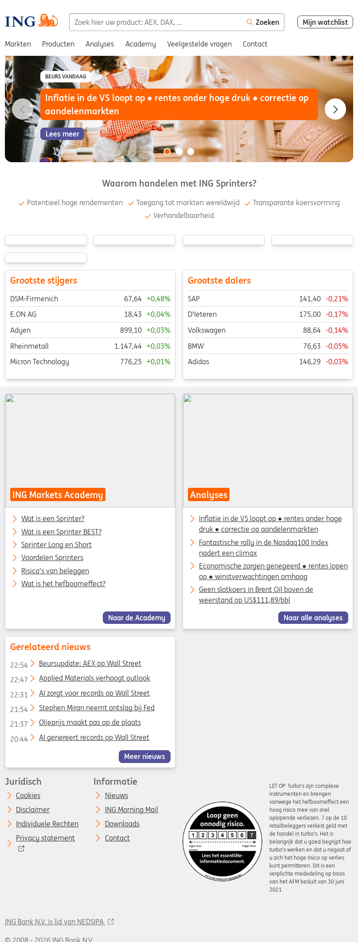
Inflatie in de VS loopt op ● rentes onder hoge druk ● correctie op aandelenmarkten (270, 523)
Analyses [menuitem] (100, 43)
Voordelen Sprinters (52, 558)
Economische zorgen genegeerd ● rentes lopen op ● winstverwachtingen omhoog (273, 571)
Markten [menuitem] (18, 43)
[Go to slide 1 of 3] (167, 151)
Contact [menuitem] (255, 43)
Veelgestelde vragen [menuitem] (199, 43)
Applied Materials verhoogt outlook (80, 679)
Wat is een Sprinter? (52, 519)
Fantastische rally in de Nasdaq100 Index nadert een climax (263, 547)
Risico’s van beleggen (55, 571)
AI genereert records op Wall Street (79, 738)
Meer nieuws (144, 756)
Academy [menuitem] (140, 43)
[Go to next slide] (335, 109)
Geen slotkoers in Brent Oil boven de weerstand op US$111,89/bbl (256, 594)
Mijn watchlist (325, 22)
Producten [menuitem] (58, 43)
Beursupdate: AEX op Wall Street (75, 665)
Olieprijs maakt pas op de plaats (75, 724)
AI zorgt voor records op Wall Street (79, 694)
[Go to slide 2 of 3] (179, 151)
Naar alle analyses (313, 617)
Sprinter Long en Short (56, 545)
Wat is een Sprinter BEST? (61, 532)
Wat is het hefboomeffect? (63, 584)
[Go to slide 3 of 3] (191, 151)
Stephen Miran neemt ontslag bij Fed (82, 709)
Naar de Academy (136, 617)
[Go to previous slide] (22, 109)
